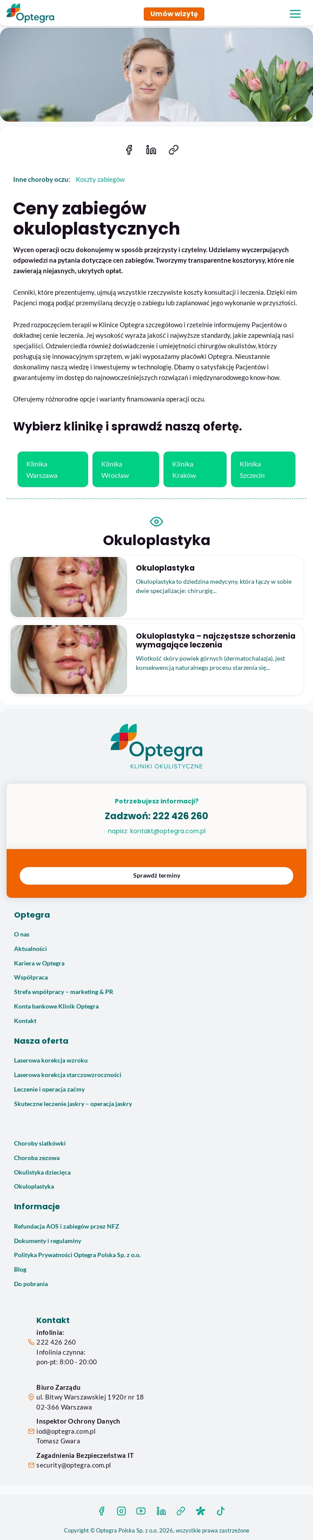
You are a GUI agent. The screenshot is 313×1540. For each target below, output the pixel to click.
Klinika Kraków (184, 469)
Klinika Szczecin (252, 469)
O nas (21, 934)
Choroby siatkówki (40, 1143)
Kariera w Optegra (39, 963)
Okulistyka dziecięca (42, 1172)
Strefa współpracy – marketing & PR (63, 991)
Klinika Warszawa (41, 469)
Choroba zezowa (37, 1157)
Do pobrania (31, 1283)
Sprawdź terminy (156, 875)
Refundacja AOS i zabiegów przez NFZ (66, 1226)
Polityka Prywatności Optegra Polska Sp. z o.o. (77, 1254)
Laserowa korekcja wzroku (51, 1060)
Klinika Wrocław (115, 469)
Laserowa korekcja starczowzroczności (67, 1074)
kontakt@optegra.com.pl (168, 831)
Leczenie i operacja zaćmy (49, 1089)
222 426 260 (180, 816)
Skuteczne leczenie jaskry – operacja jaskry (73, 1103)
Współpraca (31, 977)
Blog (20, 1269)
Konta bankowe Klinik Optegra (56, 1006)
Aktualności (30, 948)
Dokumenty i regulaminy (47, 1240)
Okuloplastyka (34, 1186)
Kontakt (25, 1020)
